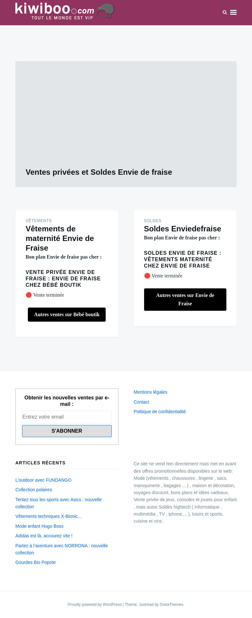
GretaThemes (171, 604)
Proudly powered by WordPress (95, 604)
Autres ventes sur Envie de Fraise (185, 299)
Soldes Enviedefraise (182, 228)
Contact (141, 402)
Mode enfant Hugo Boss (39, 526)
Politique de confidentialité (160, 411)
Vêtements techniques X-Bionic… (48, 516)
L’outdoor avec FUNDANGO (43, 480)
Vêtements (39, 221)
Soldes (153, 221)
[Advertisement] (126, 119)
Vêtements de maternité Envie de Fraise (60, 238)
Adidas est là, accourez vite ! (43, 535)
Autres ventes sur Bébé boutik (67, 314)
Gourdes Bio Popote (35, 562)
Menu (233, 12)
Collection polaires (33, 489)
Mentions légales (150, 392)
